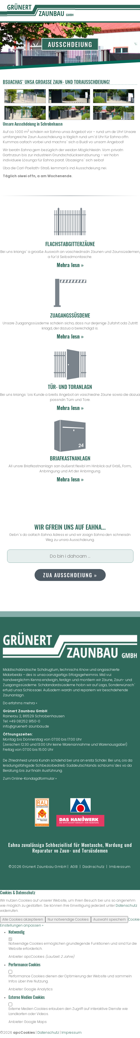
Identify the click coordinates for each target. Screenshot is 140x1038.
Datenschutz (126, 905)
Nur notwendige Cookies (68, 919)
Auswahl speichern (109, 919)
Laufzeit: (54, 956)
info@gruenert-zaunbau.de (26, 726)
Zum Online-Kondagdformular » (30, 778)
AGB (74, 866)
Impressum (71, 1032)
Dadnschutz (93, 866)
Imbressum (120, 866)
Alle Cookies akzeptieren (22, 919)
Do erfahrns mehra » (20, 703)
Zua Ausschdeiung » (70, 575)
